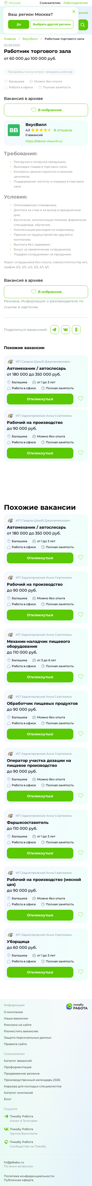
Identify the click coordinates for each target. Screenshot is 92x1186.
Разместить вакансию (21, 1031)
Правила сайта (15, 1044)
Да (19, 24)
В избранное (46, 110)
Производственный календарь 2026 (32, 1080)
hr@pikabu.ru (14, 1162)
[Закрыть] (73, 11)
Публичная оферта (18, 1180)
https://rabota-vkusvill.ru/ (44, 141)
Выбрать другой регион (52, 24)
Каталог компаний (18, 1092)
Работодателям (76, 3)
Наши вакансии (16, 1018)
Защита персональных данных (27, 1037)
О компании (13, 1012)
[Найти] (82, 24)
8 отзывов (63, 130)
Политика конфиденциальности (29, 1176)
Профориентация (17, 1067)
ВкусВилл (30, 39)
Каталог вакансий (18, 1061)
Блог (8, 1099)
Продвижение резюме (22, 1073)
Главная (10, 39)
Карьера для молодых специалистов (32, 1086)
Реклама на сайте (18, 1025)
